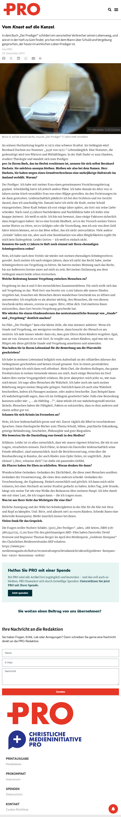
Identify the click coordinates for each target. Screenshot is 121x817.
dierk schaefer (98, 129)
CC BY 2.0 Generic (112, 129)
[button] (109, 9)
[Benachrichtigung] (113, 809)
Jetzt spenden (20, 593)
